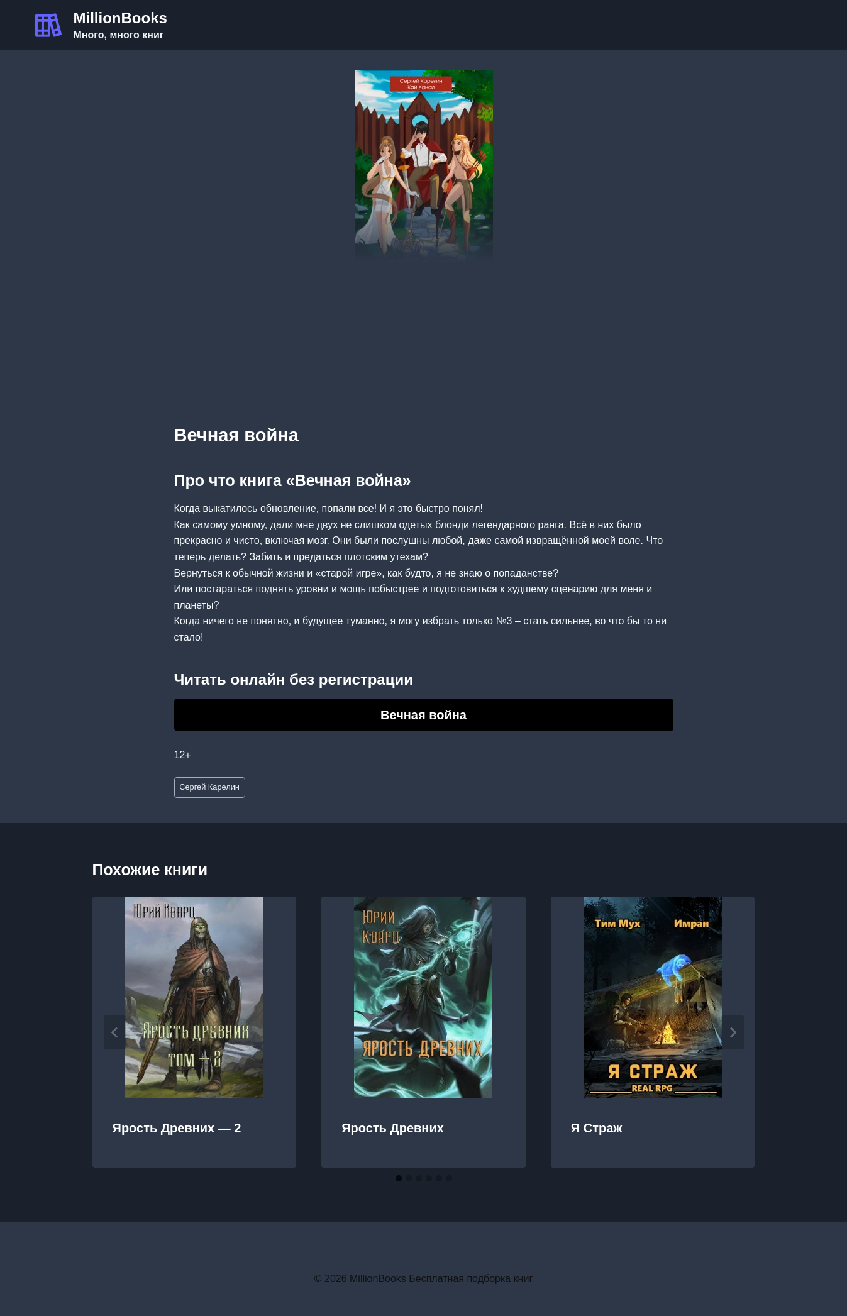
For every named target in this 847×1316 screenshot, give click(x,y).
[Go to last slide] (115, 1032)
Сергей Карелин (209, 787)
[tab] (399, 1178)
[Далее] (732, 1032)
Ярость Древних (392, 1128)
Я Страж (597, 1128)
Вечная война (423, 715)
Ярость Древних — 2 (177, 1128)
